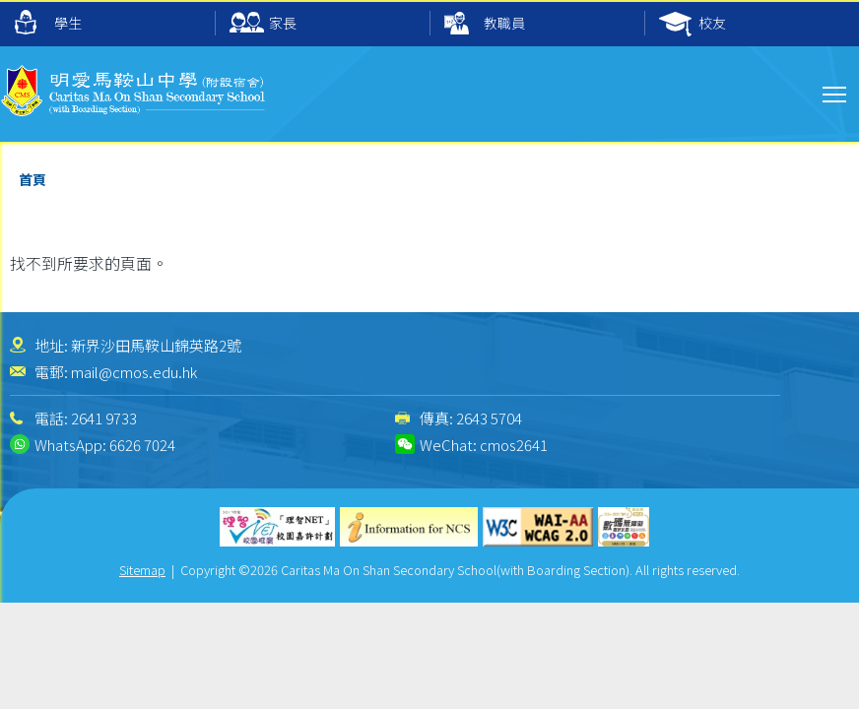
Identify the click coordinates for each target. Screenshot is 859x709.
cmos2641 (514, 444)
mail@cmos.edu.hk (134, 371)
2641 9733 (104, 418)
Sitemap (142, 569)
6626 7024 (142, 444)
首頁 (32, 179)
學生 (48, 22)
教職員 (484, 24)
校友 (692, 24)
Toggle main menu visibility (836, 91)
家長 (263, 24)
